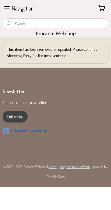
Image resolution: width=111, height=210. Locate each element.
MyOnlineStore (56, 176)
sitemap (53, 166)
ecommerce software (78, 166)
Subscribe (15, 116)
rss (62, 166)
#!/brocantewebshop (25, 130)
